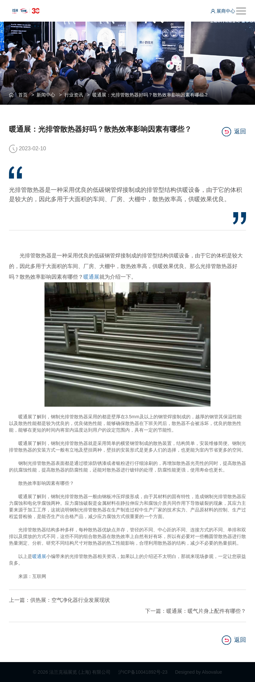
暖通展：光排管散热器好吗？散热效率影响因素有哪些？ (150, 94)
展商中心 (223, 11)
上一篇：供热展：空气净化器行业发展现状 (59, 600)
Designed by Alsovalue (198, 672)
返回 (234, 131)
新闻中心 (46, 94)
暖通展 (91, 277)
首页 (23, 94)
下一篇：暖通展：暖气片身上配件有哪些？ (195, 611)
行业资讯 (73, 94)
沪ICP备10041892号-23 (143, 672)
